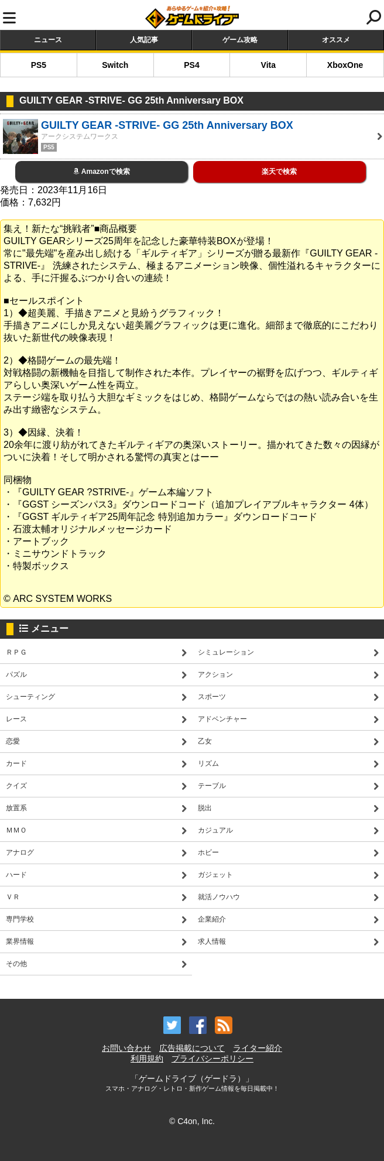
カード (16, 763)
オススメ (336, 40)
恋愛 (13, 741)
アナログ (20, 852)
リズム (208, 763)
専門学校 (20, 919)
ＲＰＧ (16, 652)
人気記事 (144, 40)
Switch (115, 65)
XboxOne (345, 65)
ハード (16, 875)
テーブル (212, 786)
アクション (215, 674)
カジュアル (215, 830)
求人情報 (212, 941)
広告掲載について (192, 1048)
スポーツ (212, 697)
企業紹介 (212, 919)
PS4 (191, 65)
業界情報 (20, 941)
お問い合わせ (126, 1048)
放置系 (16, 808)
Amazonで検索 (101, 171)
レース (16, 719)
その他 (16, 964)
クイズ (16, 786)
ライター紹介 (257, 1048)
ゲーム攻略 (240, 40)
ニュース (48, 40)
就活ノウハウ (219, 897)
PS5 (38, 65)
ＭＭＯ (16, 830)
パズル (16, 674)
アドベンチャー (222, 719)
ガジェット (215, 875)
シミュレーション (226, 652)
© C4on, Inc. (192, 1121)
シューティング (30, 697)
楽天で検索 (279, 171)
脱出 (205, 808)
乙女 (205, 741)
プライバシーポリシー (212, 1058)
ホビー (208, 852)
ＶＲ (13, 897)
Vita (268, 65)
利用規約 (147, 1058)
